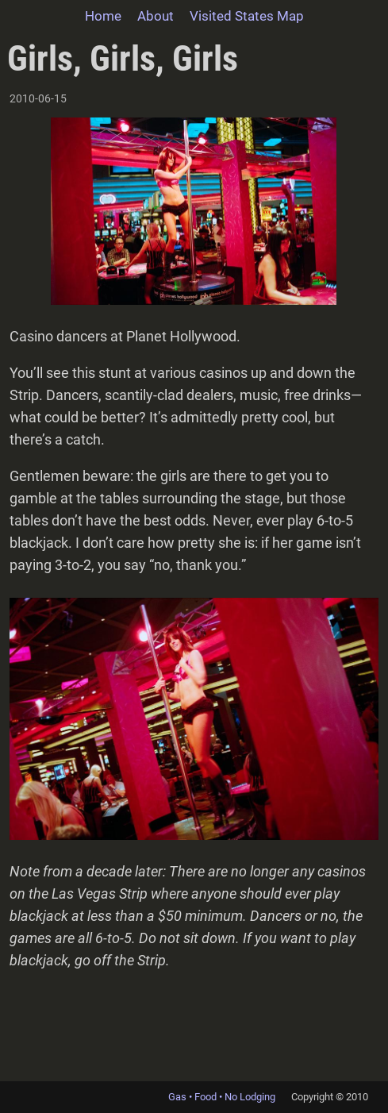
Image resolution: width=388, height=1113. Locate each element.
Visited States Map (247, 16)
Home (103, 16)
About (155, 16)
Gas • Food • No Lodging (221, 1097)
